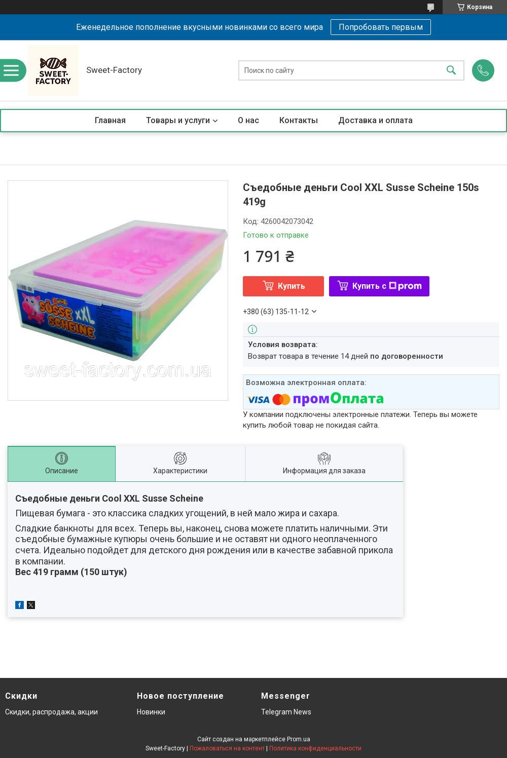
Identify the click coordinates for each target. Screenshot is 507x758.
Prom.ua (298, 739)
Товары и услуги (178, 120)
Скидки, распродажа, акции (51, 712)
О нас (248, 120)
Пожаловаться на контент (227, 748)
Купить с (387, 286)
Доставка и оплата (375, 120)
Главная (110, 120)
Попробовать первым (381, 27)
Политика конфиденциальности (315, 748)
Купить (291, 286)
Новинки (151, 712)
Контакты (298, 120)
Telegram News (286, 712)
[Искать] (451, 70)
